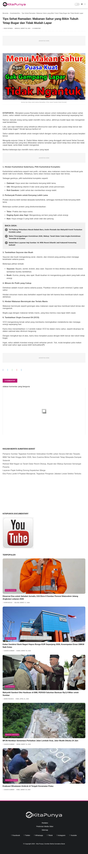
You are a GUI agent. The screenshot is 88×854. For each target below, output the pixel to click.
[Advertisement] (20, 493)
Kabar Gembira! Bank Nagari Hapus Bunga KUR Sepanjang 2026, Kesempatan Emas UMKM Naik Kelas (43, 645)
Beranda (5, 13)
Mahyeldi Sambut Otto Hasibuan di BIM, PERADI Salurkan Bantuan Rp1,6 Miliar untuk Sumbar (41, 693)
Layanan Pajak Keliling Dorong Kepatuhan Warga (24, 470)
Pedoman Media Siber (44, 826)
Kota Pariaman (11, 780)
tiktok (50, 835)
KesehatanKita (15, 13)
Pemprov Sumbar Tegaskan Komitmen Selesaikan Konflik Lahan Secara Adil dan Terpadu (41, 454)
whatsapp (39, 835)
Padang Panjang (12, 734)
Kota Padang (11, 590)
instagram (61, 835)
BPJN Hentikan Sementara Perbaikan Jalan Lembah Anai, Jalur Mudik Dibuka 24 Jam (40, 741)
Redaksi (45, 823)
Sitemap (45, 830)
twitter (27, 835)
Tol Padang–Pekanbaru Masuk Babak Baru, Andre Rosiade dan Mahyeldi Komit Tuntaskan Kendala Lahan (45, 231)
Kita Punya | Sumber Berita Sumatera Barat (50, 844)
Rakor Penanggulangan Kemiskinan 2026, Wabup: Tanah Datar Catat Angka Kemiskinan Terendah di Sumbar (44, 237)
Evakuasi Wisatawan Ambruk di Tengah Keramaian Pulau (28, 786)
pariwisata (10, 686)
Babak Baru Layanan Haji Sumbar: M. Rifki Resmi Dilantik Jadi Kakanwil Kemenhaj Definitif (42, 244)
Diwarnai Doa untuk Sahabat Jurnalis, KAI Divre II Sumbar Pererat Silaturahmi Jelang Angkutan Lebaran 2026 (40, 597)
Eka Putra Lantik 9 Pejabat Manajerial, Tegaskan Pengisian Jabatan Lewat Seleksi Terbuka (42, 474)
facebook (16, 835)
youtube (74, 835)
